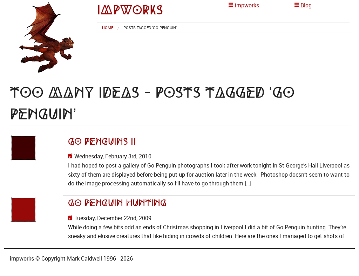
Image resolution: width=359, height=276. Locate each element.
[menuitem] (107, 27)
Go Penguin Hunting (117, 203)
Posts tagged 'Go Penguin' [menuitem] (150, 27)
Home (107, 27)
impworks (130, 10)
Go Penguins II (102, 141)
